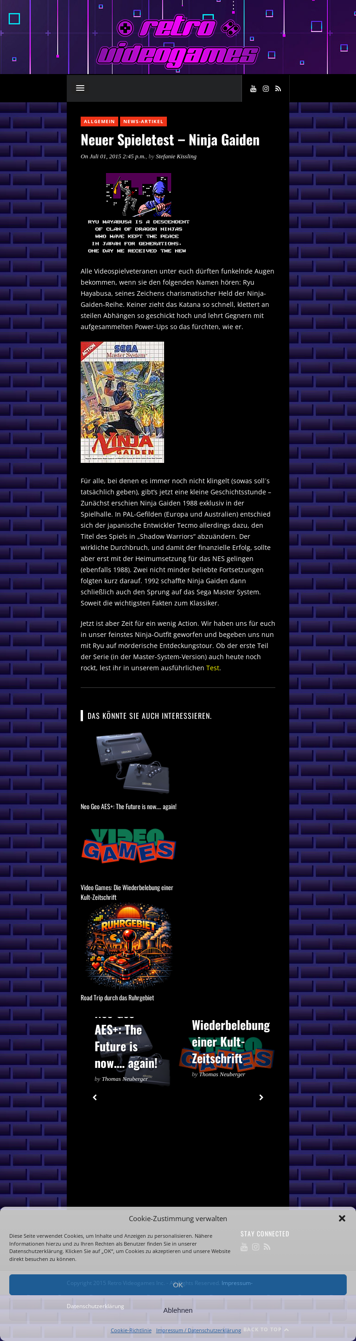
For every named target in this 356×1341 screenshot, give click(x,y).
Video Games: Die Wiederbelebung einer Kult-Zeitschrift (231, 1024)
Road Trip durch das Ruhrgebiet (117, 997)
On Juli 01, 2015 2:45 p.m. (113, 156)
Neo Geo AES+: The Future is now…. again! (129, 806)
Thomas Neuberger (125, 1078)
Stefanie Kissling (176, 156)
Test (212, 667)
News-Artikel (143, 121)
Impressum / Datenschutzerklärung (198, 1330)
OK (178, 1285)
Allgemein (99, 121)
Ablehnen (177, 1310)
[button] (342, 1218)
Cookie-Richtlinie (131, 1330)
